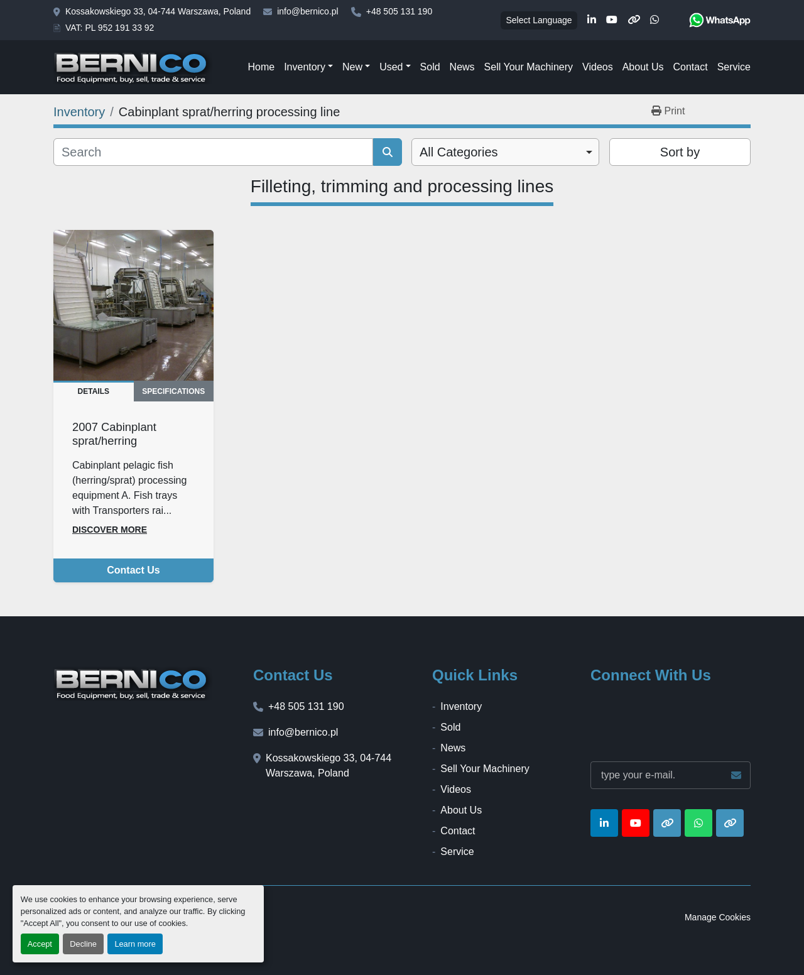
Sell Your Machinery (528, 67)
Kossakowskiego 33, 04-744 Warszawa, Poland (158, 11)
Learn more (134, 944)
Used (391, 67)
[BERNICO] (132, 683)
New (352, 67)
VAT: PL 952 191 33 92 (109, 28)
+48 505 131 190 (399, 11)
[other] (633, 20)
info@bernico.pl (308, 11)
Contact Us (133, 570)
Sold (430, 67)
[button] (308, 67)
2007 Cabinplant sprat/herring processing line (114, 440)
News (462, 67)
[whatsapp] (654, 20)
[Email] (670, 775)
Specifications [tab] (173, 391)
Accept (40, 944)
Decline (83, 944)
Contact (690, 67)
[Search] (213, 152)
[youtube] (611, 20)
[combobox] (505, 152)
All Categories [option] (459, 152)
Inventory (304, 67)
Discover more (109, 530)
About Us (643, 67)
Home (260, 67)
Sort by (680, 152)
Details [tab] (93, 391)
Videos (597, 67)
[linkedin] (591, 20)
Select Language (539, 20)
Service (734, 67)
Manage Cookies (718, 917)
